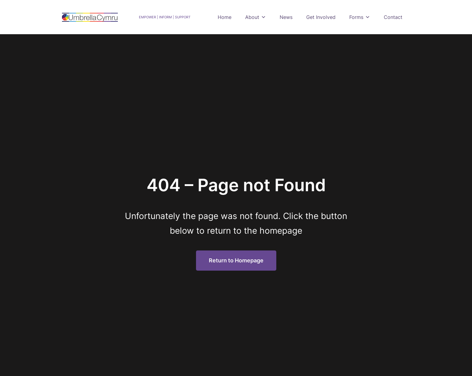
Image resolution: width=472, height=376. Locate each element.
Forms (359, 17)
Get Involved (321, 17)
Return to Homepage (236, 260)
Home (224, 17)
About (255, 17)
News (286, 17)
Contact (393, 17)
